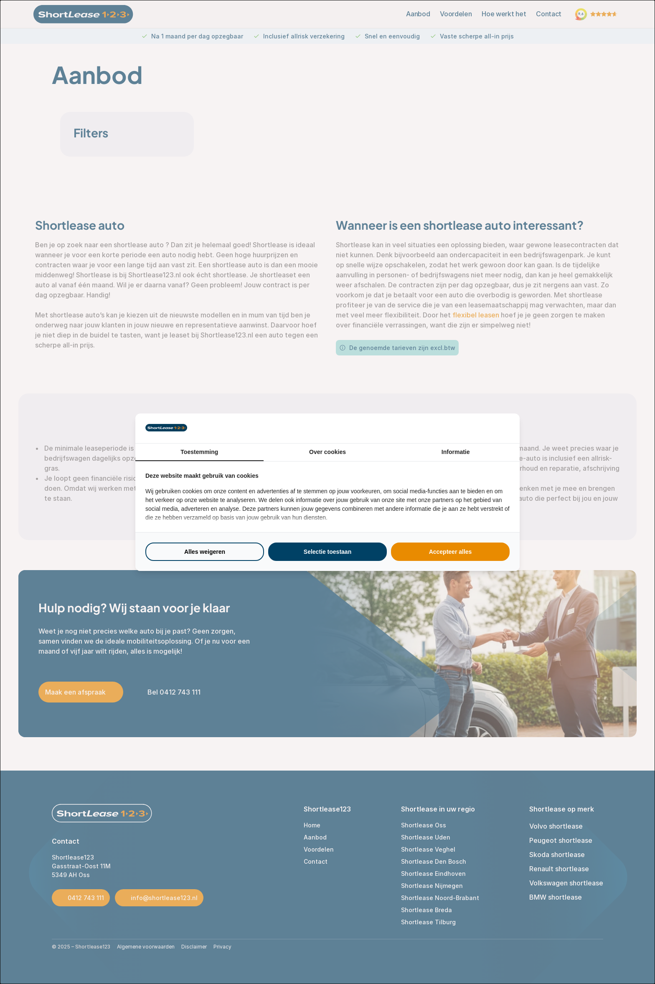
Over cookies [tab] (327, 452)
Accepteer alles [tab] (450, 551)
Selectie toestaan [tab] (327, 551)
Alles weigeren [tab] (204, 551)
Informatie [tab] (456, 452)
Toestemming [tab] (199, 452)
